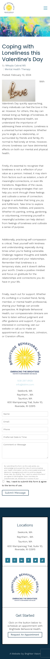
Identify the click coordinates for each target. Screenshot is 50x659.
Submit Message (15, 492)
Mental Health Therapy (17, 69)
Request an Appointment (25, 634)
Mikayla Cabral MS (15, 65)
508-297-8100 (25, 380)
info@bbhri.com (25, 384)
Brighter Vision (33, 653)
